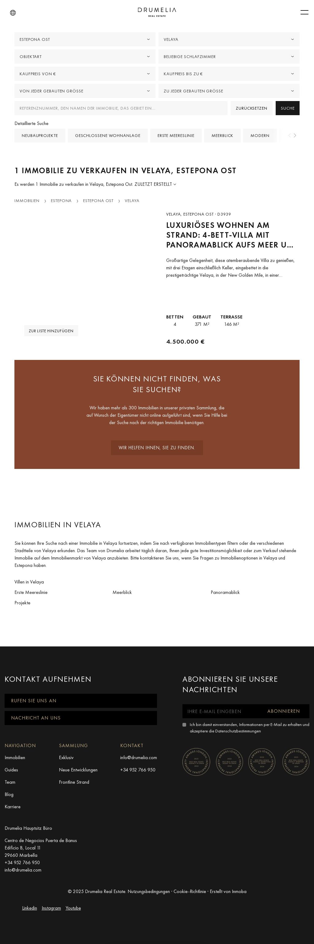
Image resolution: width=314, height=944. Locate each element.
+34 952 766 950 (137, 770)
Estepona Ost (98, 200)
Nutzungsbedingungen (149, 891)
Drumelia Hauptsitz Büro (28, 828)
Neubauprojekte (40, 135)
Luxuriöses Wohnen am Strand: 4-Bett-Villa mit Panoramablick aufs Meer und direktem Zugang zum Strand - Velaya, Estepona (232, 235)
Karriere (13, 806)
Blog (9, 794)
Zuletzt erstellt (154, 184)
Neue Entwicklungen (78, 770)
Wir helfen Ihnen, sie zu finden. (157, 448)
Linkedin (29, 908)
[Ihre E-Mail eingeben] (220, 711)
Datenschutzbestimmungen (238, 731)
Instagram (51, 908)
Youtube (73, 908)
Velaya (132, 200)
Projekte (22, 602)
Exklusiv (66, 757)
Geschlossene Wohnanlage (107, 135)
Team (10, 782)
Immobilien (27, 200)
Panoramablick (225, 592)
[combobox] (84, 39)
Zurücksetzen (251, 108)
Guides (11, 770)
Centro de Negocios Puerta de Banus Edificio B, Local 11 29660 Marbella (41, 847)
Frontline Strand (74, 782)
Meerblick (222, 135)
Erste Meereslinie (176, 135)
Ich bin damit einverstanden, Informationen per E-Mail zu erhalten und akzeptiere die (249, 728)
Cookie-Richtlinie (190, 891)
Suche (288, 108)
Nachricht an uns (36, 718)
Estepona (61, 200)
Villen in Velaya (29, 582)
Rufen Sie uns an (33, 700)
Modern (260, 135)
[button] (13, 13)
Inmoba (239, 891)
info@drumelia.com (138, 757)
